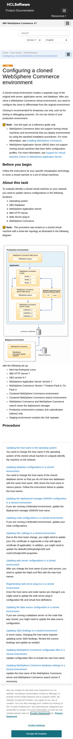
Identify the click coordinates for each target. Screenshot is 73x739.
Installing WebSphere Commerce (44, 140)
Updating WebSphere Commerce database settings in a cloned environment (35, 667)
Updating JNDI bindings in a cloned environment (31, 630)
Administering (30, 53)
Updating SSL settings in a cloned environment (31, 533)
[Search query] (44, 33)
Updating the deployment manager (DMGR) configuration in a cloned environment (36, 500)
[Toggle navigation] (64, 10)
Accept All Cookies (36, 733)
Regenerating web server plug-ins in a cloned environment (30, 586)
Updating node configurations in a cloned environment (34, 518)
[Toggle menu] (67, 23)
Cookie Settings (36, 725)
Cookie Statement (40, 713)
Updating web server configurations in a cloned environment (31, 562)
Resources (57, 16)
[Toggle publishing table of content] (68, 54)
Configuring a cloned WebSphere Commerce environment (30, 56)
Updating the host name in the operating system (31, 447)
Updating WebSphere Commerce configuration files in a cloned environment (35, 652)
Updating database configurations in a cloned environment (30, 469)
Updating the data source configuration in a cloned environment (32, 609)
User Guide (16, 53)
